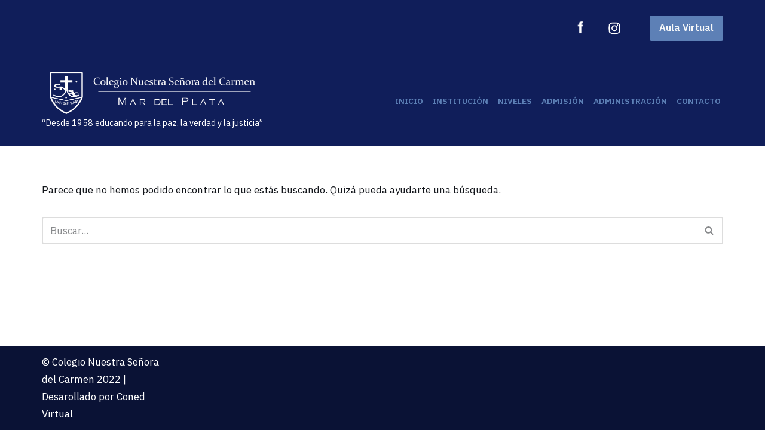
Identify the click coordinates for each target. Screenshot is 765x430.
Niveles (515, 101)
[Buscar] (369, 230)
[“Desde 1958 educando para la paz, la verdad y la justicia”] (152, 100)
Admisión (562, 101)
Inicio (409, 101)
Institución (460, 101)
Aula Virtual (686, 27)
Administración (630, 101)
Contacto (699, 101)
